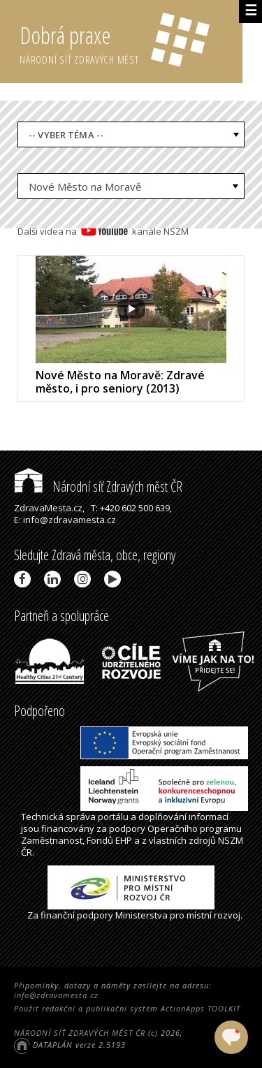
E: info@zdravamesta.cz (65, 519)
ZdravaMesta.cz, (49, 508)
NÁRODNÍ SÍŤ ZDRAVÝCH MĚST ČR (79, 1032)
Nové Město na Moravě (85, 186)
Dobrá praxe (131, 42)
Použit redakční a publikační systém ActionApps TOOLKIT (127, 1008)
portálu (113, 816)
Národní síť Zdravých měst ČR (98, 486)
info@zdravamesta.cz (56, 995)
